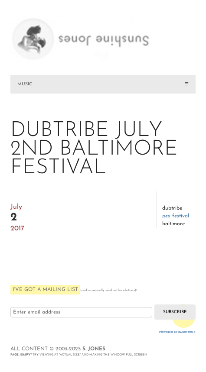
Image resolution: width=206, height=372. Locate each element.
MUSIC (24, 84)
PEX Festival (175, 216)
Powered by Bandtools (177, 332)
